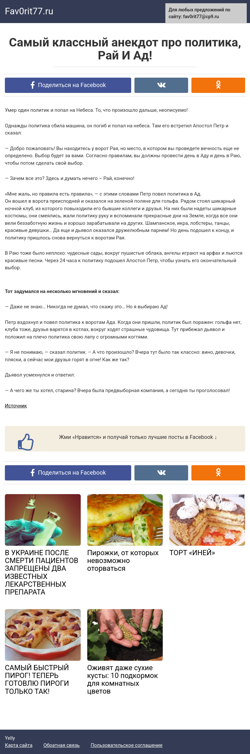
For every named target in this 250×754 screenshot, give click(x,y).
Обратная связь (61, 745)
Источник (16, 406)
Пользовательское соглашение (126, 745)
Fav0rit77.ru (29, 11)
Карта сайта (19, 745)
